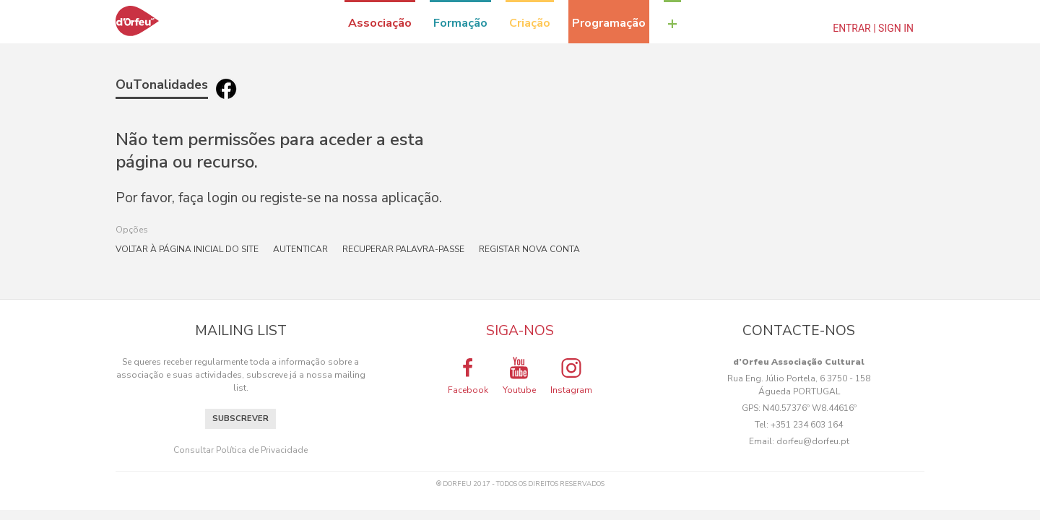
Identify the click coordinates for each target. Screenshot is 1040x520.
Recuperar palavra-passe (403, 249)
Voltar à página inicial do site (187, 249)
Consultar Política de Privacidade (240, 450)
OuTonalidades (162, 84)
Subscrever (240, 418)
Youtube (519, 375)
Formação (460, 23)
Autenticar (300, 249)
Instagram (571, 375)
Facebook (468, 375)
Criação (529, 23)
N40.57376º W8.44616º (810, 408)
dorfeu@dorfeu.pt (812, 441)
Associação (380, 23)
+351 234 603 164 (807, 424)
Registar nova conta (529, 249)
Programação (609, 23)
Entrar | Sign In (873, 28)
